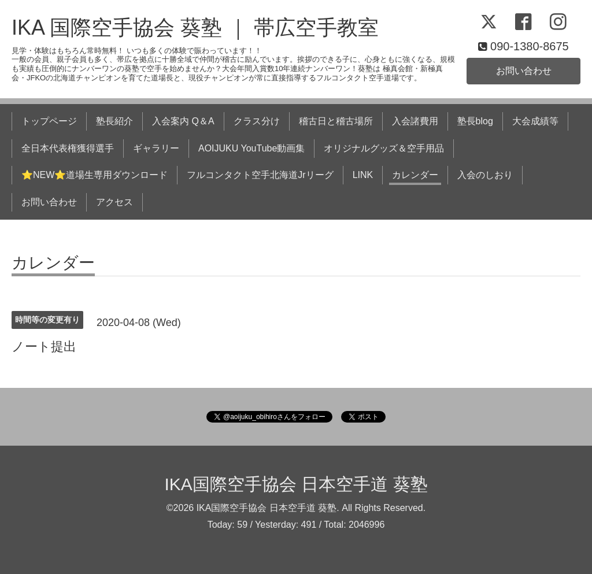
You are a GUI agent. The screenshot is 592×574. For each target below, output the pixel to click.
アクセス (114, 202)
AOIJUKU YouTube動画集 (251, 148)
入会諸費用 (415, 121)
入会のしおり (485, 175)
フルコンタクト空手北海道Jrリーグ (260, 175)
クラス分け (257, 121)
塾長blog (475, 121)
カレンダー (415, 175)
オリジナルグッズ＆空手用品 (384, 148)
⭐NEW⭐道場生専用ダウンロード (94, 175)
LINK (363, 175)
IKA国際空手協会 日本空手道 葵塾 (295, 484)
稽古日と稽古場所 (336, 121)
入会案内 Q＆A (183, 121)
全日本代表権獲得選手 (67, 148)
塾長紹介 (114, 121)
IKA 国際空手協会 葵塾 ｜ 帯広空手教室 (195, 27)
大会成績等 (535, 121)
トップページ (49, 121)
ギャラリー (156, 148)
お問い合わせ (524, 71)
